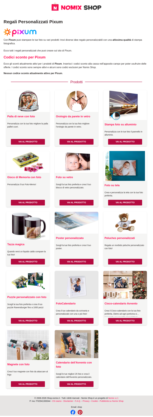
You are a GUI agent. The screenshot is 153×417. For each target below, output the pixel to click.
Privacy (86, 401)
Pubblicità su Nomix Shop (112, 401)
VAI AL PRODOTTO (27, 141)
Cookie (94, 401)
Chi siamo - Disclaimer (62, 401)
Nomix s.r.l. (113, 398)
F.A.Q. (78, 401)
